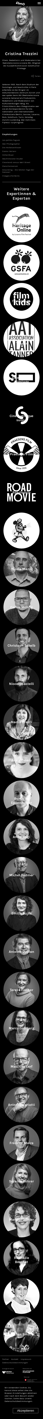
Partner (5, 1359)
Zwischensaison (10, 166)
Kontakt (14, 1359)
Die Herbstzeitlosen (11, 147)
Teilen (38, 76)
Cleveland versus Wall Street (16, 162)
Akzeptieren (25, 1410)
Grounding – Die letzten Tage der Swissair (18, 171)
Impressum (26, 1359)
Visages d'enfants (11, 176)
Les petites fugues (11, 140)
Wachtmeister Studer (12, 159)
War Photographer (11, 144)
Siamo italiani (9, 151)
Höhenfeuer (8, 155)
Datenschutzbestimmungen (15, 1363)
